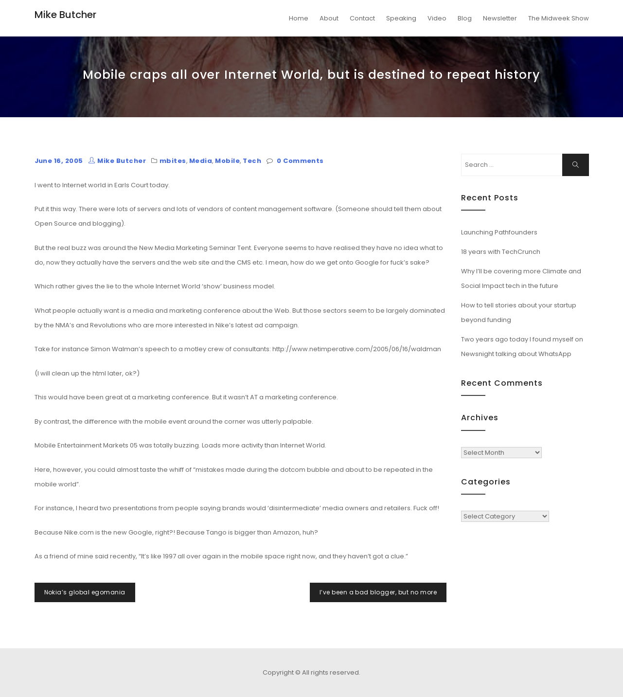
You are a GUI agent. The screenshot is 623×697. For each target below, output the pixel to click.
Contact (362, 18)
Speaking (401, 18)
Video (436, 18)
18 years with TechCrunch (500, 251)
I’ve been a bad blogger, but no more (378, 592)
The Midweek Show (558, 18)
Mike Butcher (65, 14)
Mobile (227, 160)
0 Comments (300, 160)
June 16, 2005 (59, 160)
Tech (252, 160)
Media (200, 160)
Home (298, 18)
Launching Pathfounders (499, 232)
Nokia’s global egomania (84, 592)
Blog (465, 18)
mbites (173, 160)
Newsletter (500, 18)
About (329, 18)
